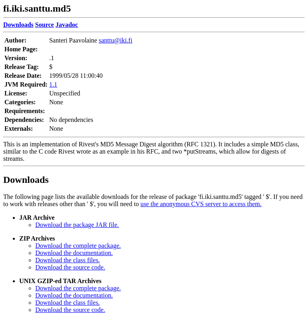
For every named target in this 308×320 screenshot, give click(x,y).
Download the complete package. (78, 245)
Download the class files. (67, 260)
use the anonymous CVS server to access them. (200, 204)
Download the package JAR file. (77, 224)
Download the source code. (70, 267)
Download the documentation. (74, 252)
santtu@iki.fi (115, 40)
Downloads (26, 179)
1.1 (53, 84)
